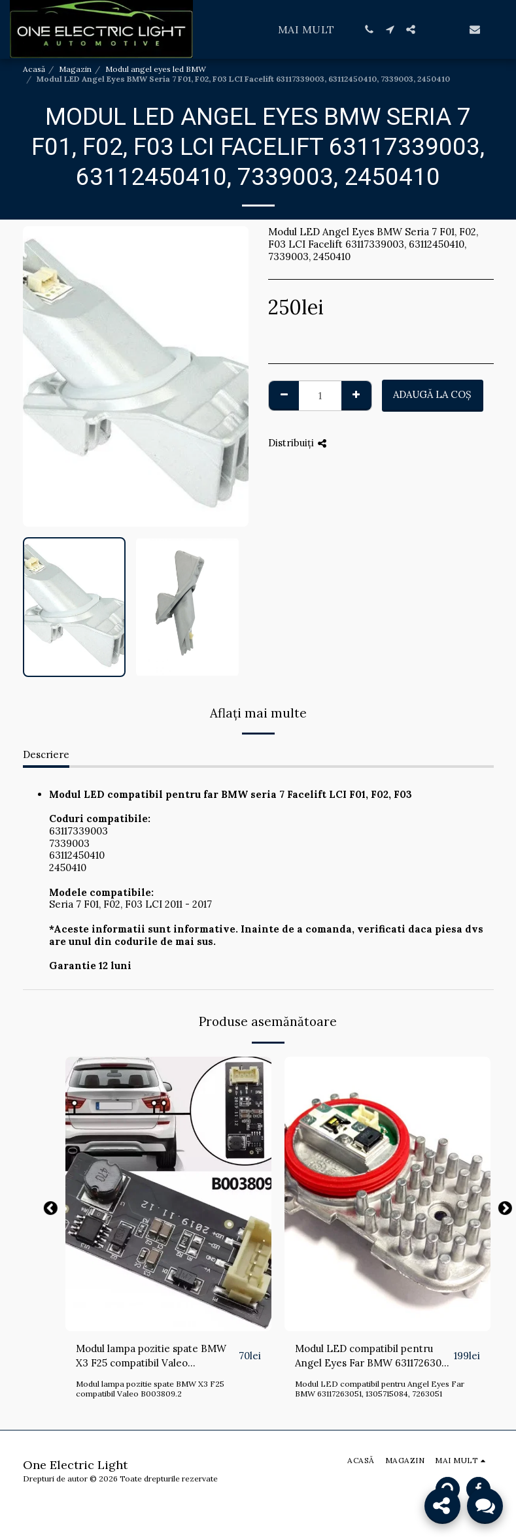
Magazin (75, 69)
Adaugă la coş (432, 394)
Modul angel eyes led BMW (155, 69)
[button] (369, 29)
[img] (168, 1194)
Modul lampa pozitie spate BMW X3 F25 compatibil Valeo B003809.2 (151, 1356)
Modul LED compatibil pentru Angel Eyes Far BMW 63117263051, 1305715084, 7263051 (373, 1356)
